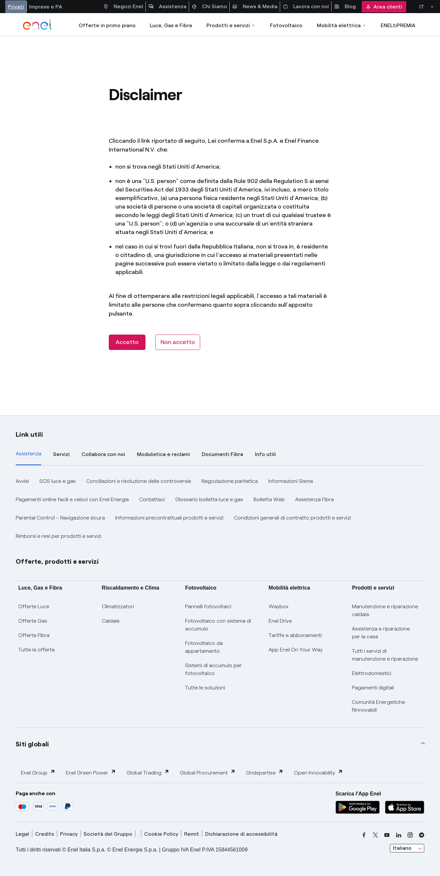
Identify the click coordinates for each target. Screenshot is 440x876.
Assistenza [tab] (28, 453)
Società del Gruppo (108, 834)
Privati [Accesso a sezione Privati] (16, 7)
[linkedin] (398, 835)
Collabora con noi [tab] (103, 454)
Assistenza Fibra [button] (314, 499)
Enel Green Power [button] (91, 772)
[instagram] (410, 835)
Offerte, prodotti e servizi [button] (57, 561)
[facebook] (364, 835)
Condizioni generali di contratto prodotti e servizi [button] (292, 518)
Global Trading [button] (147, 772)
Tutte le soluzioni (205, 687)
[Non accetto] (177, 342)
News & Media (254, 6)
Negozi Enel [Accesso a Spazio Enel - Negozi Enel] (123, 6)
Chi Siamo (209, 6)
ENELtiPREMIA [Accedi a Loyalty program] (398, 25)
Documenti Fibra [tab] (222, 454)
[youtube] (387, 835)
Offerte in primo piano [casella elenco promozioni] (107, 25)
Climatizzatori (118, 606)
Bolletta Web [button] (269, 499)
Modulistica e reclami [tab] (163, 454)
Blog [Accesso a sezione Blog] (345, 6)
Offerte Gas (32, 621)
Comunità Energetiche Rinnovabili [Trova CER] (378, 706)
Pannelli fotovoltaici (208, 606)
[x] (375, 835)
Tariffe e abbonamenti (295, 635)
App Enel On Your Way (296, 650)
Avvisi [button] (22, 481)
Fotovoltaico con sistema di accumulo (218, 625)
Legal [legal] (22, 834)
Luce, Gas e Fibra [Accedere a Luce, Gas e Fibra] (171, 25)
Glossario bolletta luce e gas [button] (209, 499)
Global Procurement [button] (208, 772)
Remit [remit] (191, 834)
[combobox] (407, 848)
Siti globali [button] (32, 744)
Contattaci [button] (152, 499)
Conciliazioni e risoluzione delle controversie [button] (138, 481)
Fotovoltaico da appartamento (204, 647)
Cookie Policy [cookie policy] (161, 834)
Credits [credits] (44, 834)
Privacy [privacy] (69, 834)
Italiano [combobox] (402, 848)
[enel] (37, 24)
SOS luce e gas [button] (57, 481)
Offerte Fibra (33, 635)
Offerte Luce (33, 606)
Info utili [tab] (265, 454)
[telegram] (421, 835)
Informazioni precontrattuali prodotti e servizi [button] (169, 518)
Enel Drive (280, 621)
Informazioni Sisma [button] (290, 481)
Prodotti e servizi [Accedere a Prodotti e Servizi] (231, 25)
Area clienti (384, 7)
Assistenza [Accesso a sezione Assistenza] (167, 6)
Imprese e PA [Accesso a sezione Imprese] (45, 6)
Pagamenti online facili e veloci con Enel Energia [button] (72, 499)
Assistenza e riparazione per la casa (381, 633)
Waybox (279, 606)
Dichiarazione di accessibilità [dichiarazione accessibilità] (241, 834)
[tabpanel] (220, 508)
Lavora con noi (306, 6)
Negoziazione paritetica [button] (229, 481)
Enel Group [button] (38, 772)
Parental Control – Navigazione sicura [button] (60, 518)
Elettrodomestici (371, 673)
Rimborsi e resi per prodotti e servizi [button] (58, 536)
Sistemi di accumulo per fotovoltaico (213, 669)
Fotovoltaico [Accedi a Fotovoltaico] (286, 25)
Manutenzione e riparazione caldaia (385, 610)
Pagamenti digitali (373, 687)
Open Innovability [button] (318, 772)
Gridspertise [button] (264, 772)
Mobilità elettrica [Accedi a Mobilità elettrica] (342, 25)
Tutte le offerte (36, 650)
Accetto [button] (127, 342)
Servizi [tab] (61, 454)
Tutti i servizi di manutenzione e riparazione (385, 655)
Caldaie (111, 621)
